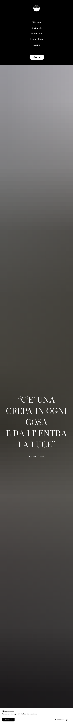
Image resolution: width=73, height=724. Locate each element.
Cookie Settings (61, 720)
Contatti (36, 57)
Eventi (37, 44)
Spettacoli (36, 28)
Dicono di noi (36, 39)
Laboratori (36, 33)
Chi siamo (36, 22)
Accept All (8, 720)
